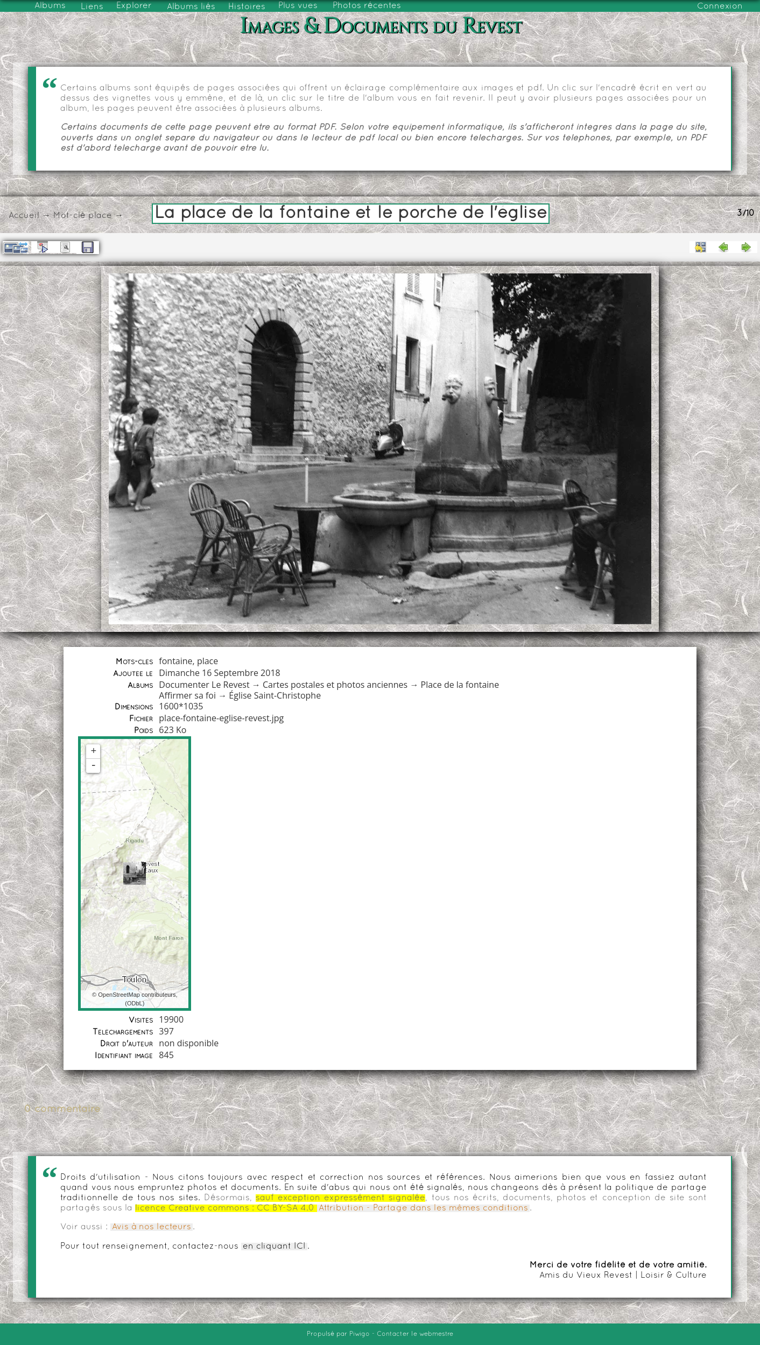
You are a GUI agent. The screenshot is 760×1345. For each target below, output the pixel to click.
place (100, 216)
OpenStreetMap (119, 994)
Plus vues (298, 6)
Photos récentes (367, 6)
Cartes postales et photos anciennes (335, 685)
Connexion (720, 6)
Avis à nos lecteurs (151, 1227)
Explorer (134, 6)
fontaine (175, 661)
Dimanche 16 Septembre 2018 (219, 673)
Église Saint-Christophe (275, 695)
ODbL (135, 1003)
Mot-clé (69, 216)
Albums (50, 6)
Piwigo (359, 1334)
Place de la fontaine (460, 685)
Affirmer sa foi (187, 695)
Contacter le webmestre (415, 1334)
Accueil (24, 216)
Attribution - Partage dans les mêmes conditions (423, 1208)
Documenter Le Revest (204, 685)
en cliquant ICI (274, 1246)
